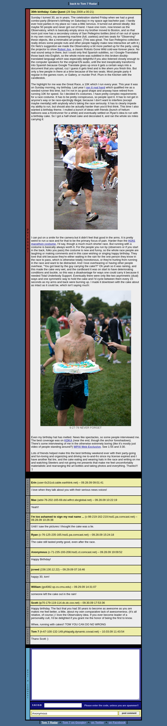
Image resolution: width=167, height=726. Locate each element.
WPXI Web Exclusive (87, 446)
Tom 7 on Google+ (74, 722)
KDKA (68, 440)
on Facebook (117, 722)
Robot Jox (64, 49)
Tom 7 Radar (49, 722)
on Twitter (97, 722)
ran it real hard (95, 87)
